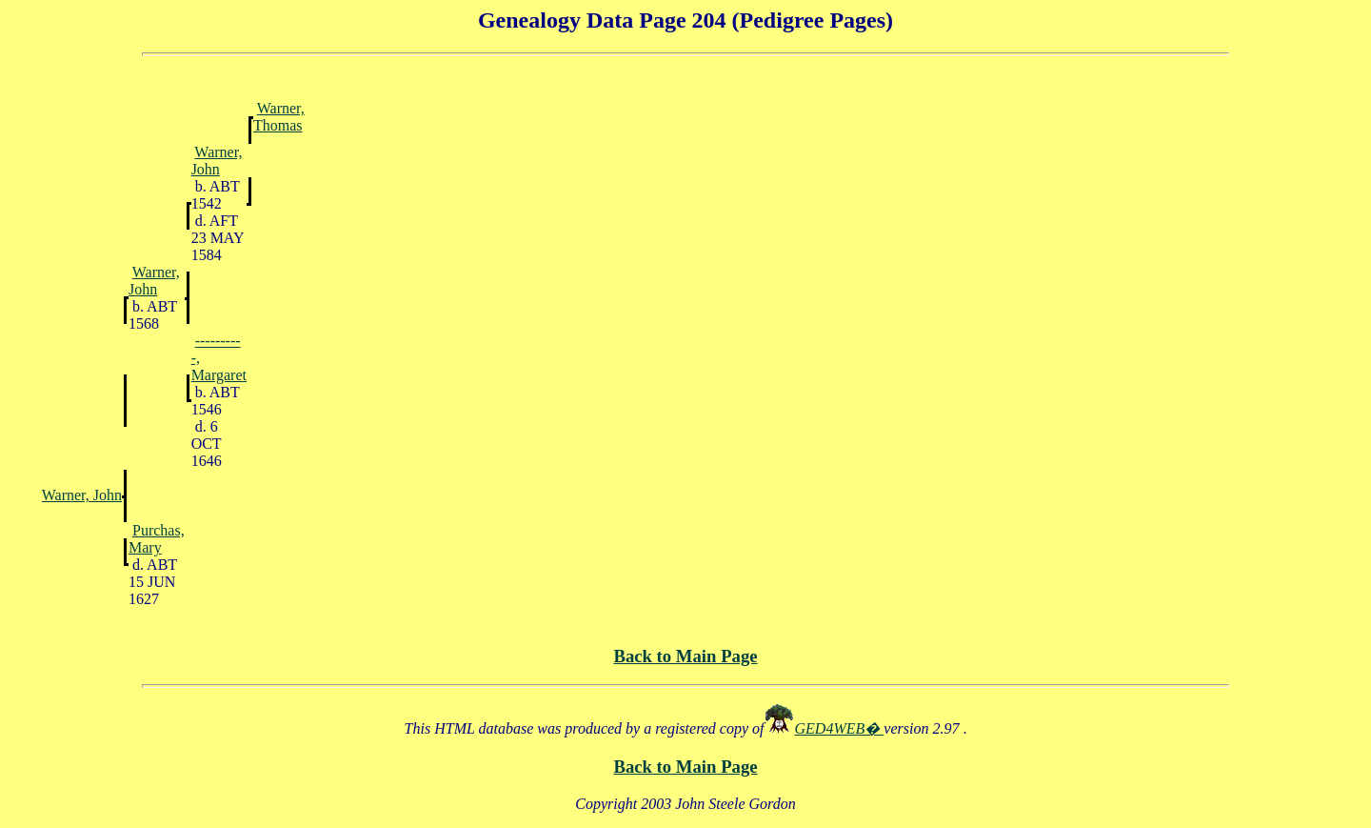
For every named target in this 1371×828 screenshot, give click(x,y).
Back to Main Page (685, 656)
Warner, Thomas (279, 116)
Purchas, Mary (157, 538)
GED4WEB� (839, 728)
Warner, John (217, 160)
